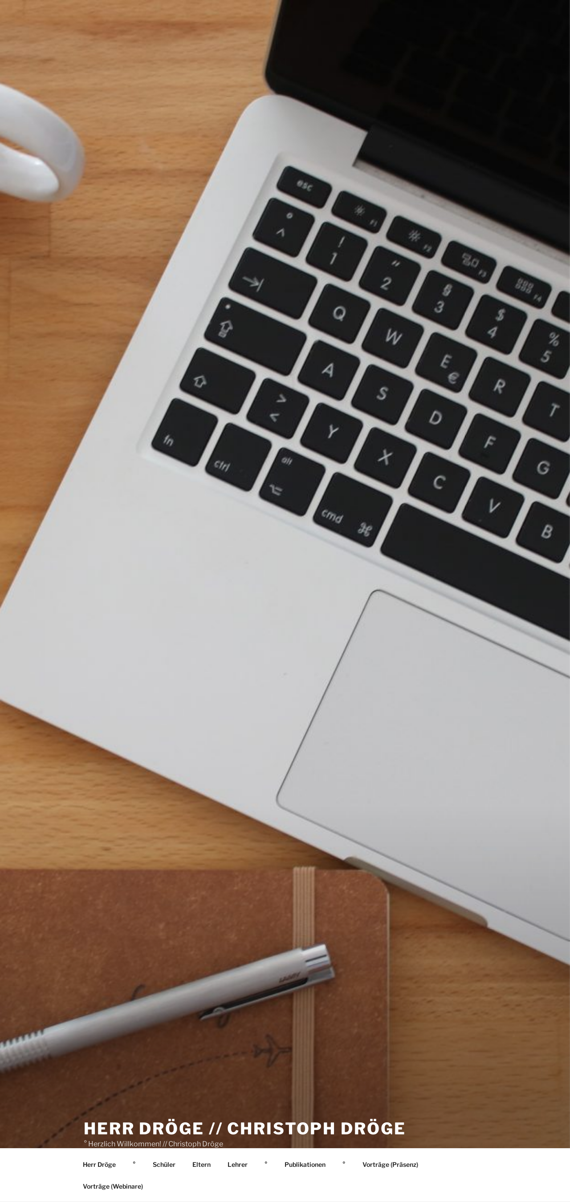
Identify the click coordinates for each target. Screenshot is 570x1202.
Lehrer (238, 1164)
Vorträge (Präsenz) (390, 1164)
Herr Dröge (99, 1164)
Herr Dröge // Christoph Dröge (245, 1128)
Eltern (201, 1164)
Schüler (164, 1164)
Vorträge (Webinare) (113, 1186)
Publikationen (305, 1164)
